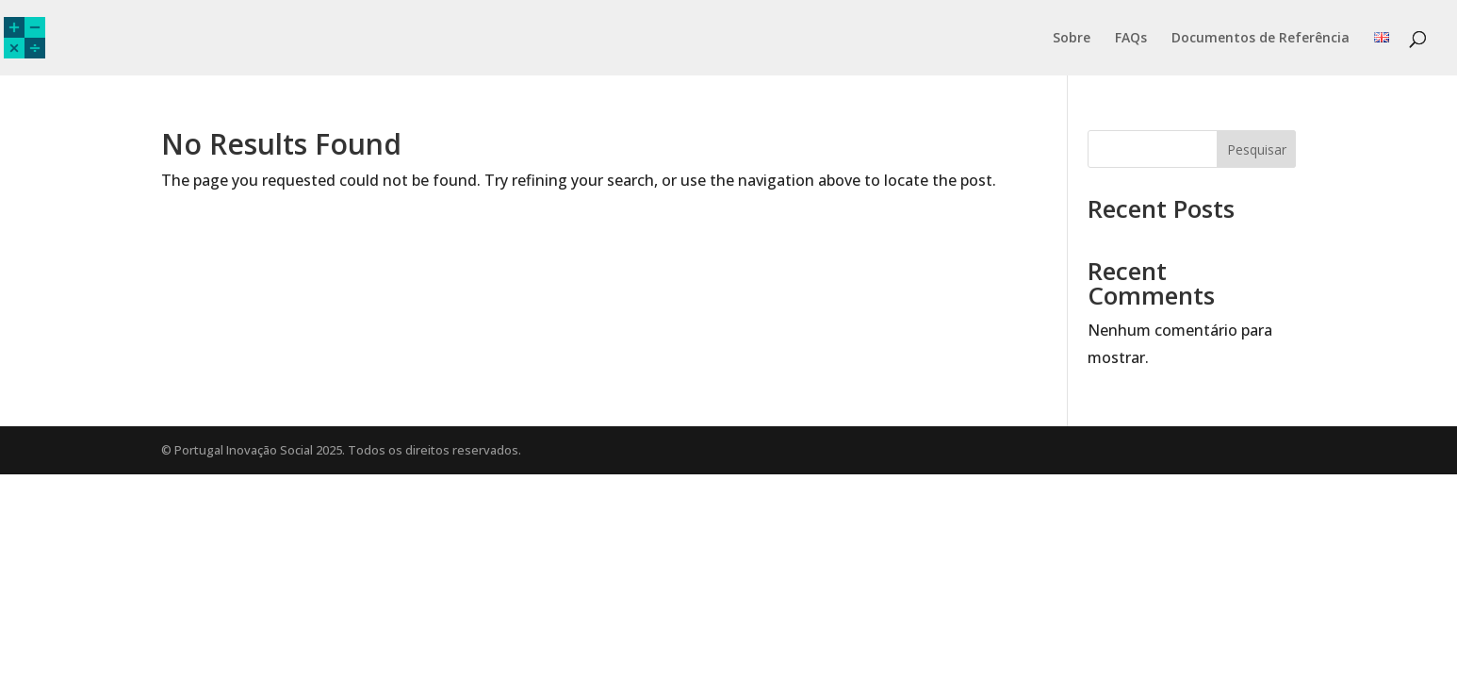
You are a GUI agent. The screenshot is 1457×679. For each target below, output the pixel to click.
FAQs (1131, 38)
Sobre (1071, 38)
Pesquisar (1256, 149)
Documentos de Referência (1260, 38)
